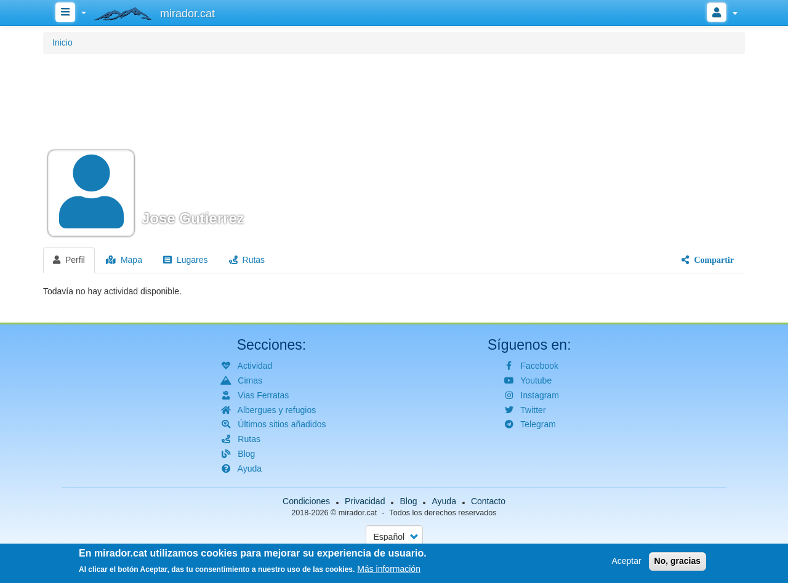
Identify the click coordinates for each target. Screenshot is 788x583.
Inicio (62, 42)
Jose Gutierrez (193, 218)
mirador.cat (358, 513)
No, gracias (677, 563)
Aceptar (626, 563)
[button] (394, 149)
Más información (388, 571)
